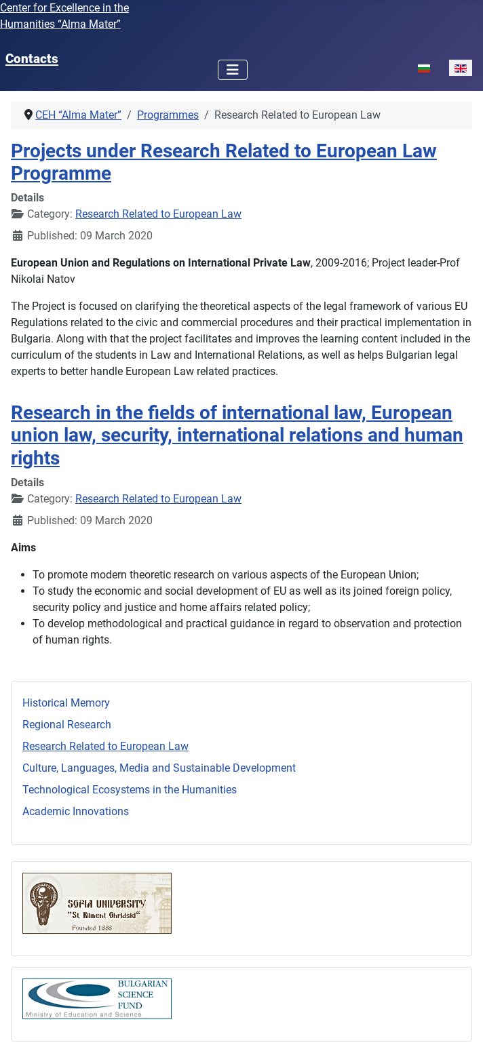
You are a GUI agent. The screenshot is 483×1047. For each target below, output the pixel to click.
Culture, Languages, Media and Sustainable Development (159, 768)
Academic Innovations (75, 811)
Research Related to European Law (105, 746)
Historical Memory (66, 702)
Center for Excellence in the (64, 7)
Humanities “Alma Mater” (60, 24)
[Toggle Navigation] (233, 70)
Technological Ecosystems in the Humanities (129, 789)
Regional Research (66, 724)
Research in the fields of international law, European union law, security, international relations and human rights (237, 435)
